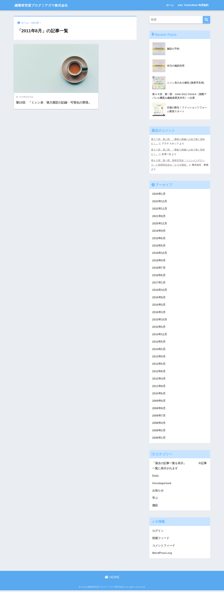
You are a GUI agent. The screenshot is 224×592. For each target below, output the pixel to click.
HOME (112, 579)
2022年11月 (159, 208)
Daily (155, 477)
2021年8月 (159, 215)
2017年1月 (159, 282)
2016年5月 (159, 304)
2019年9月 (159, 230)
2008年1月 (159, 439)
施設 (155, 506)
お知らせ (158, 491)
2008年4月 (159, 424)
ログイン (158, 532)
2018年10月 (159, 252)
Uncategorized (162, 484)
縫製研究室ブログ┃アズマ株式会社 (47, 5)
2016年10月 (159, 290)
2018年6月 (159, 275)
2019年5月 (159, 245)
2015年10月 (159, 319)
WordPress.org (162, 554)
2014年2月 (159, 349)
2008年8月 (159, 409)
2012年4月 (159, 379)
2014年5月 (159, 342)
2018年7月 (159, 267)
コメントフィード (163, 547)
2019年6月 (159, 238)
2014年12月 (159, 334)
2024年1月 (159, 193)
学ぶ (155, 499)
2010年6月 (159, 394)
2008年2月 (159, 431)
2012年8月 (159, 371)
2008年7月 (159, 416)
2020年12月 (159, 223)
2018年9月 (159, 260)
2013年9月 (159, 357)
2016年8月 (159, 297)
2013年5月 (159, 364)
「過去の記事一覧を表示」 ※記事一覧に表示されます (179, 467)
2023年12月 (159, 200)
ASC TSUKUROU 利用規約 (193, 5)
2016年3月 (159, 312)
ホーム (170, 5)
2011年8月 (159, 386)
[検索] (206, 19)
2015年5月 (159, 327)
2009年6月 (159, 401)
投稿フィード (160, 539)
